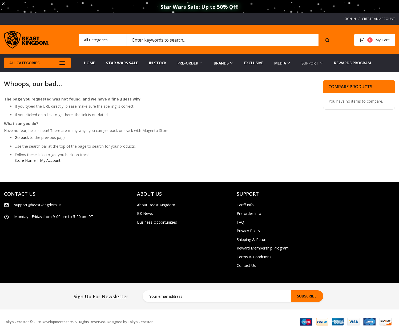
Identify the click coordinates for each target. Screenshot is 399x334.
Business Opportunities (157, 222)
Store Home (25, 160)
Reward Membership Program (263, 248)
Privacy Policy (248, 230)
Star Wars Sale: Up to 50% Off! (199, 6)
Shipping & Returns (253, 239)
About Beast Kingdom (156, 204)
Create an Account (378, 19)
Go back (22, 137)
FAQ (240, 222)
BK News (145, 213)
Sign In (350, 19)
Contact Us (246, 265)
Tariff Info (245, 204)
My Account (50, 160)
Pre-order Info (249, 213)
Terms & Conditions (254, 256)
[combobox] (223, 40)
